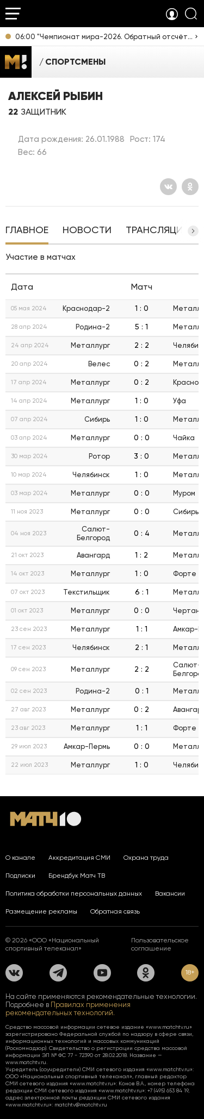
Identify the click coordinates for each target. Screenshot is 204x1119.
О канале (20, 857)
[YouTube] (102, 973)
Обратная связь (115, 911)
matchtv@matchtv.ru (80, 1105)
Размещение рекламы (41, 911)
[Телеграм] (58, 973)
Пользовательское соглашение (160, 944)
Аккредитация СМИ (79, 857)
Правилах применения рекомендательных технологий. (68, 1009)
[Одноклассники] (190, 186)
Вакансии (170, 893)
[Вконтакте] (168, 186)
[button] (193, 231)
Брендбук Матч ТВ (76, 875)
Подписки (20, 875)
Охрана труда (146, 857)
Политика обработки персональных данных (73, 893)
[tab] (26, 231)
